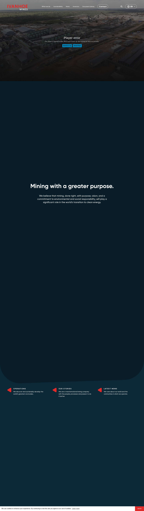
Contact (103, 6)
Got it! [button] (139, 508)
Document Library (88, 6)
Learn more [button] (76, 508)
